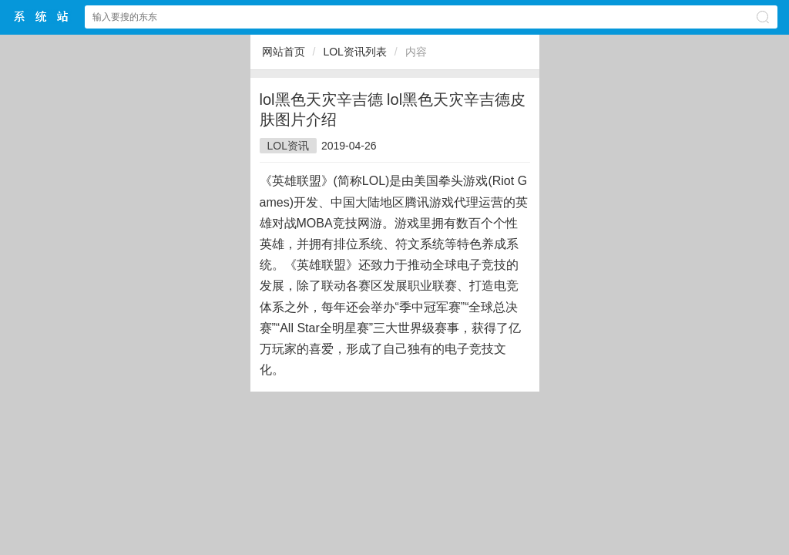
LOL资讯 (288, 146)
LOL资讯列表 (354, 51)
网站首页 (283, 51)
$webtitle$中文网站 (42, 16)
